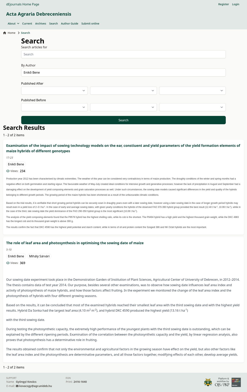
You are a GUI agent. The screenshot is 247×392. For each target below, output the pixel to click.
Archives (40, 23)
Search (53, 23)
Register (223, 4)
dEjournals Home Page (22, 4)
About (13, 23)
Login (235, 4)
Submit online (90, 23)
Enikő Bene (16, 164)
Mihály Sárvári (39, 256)
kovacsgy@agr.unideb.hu (35, 386)
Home (9, 33)
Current (27, 23)
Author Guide (69, 23)
